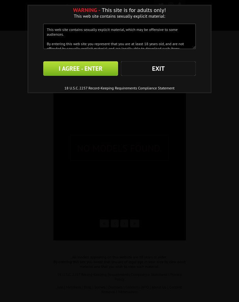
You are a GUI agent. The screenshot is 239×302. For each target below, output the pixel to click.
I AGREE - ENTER (81, 68)
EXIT (158, 68)
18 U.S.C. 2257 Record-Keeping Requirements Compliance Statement (119, 88)
